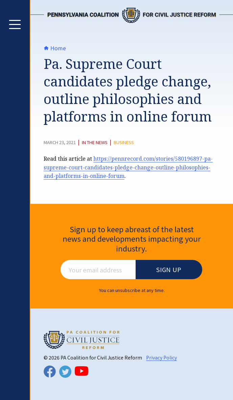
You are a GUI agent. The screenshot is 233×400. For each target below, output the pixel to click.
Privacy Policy (161, 357)
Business (124, 142)
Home (55, 48)
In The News (95, 142)
